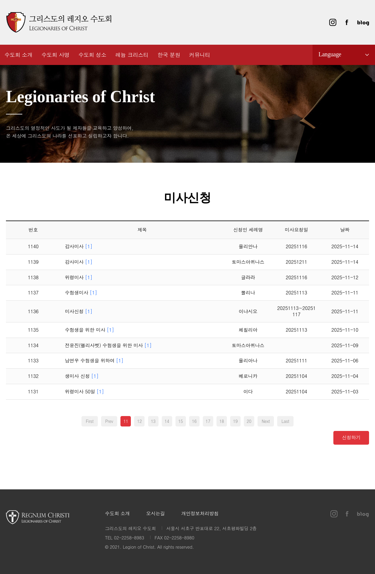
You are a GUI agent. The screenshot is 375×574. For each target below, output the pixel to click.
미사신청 (78, 311)
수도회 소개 (117, 514)
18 (221, 421)
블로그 (363, 22)
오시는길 (155, 514)
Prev (109, 421)
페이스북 (346, 22)
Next (266, 421)
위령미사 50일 (84, 392)
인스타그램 (332, 22)
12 (139, 421)
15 (180, 421)
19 (235, 421)
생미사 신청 (81, 376)
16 (194, 421)
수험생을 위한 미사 (89, 330)
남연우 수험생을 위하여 (94, 361)
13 (153, 421)
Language (329, 54)
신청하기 (351, 437)
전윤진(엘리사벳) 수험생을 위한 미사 (108, 345)
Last (285, 421)
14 (166, 421)
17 (207, 421)
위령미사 (78, 277)
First (89, 421)
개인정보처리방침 (200, 514)
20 (249, 421)
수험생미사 (81, 293)
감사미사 (78, 246)
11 (125, 421)
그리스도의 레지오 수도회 (58, 22)
